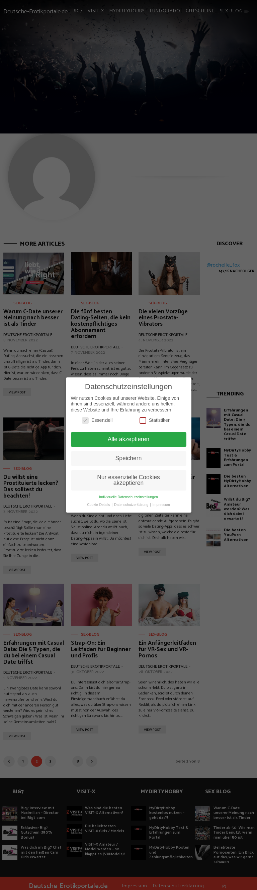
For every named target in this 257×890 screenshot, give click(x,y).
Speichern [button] (128, 458)
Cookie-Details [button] (99, 505)
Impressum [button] (161, 505)
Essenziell (97, 420)
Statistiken (155, 420)
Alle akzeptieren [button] (129, 439)
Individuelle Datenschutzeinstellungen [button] (128, 497)
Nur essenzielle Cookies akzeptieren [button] (128, 480)
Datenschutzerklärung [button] (131, 505)
